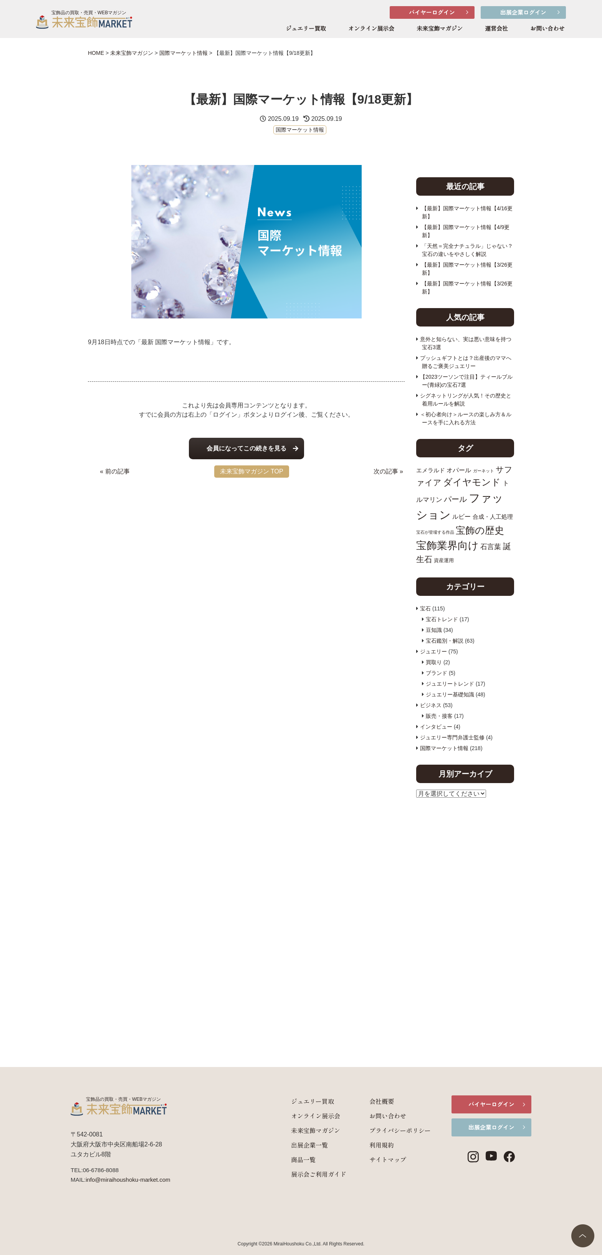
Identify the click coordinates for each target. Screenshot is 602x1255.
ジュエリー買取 (306, 29)
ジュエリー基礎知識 (450, 694)
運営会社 (496, 29)
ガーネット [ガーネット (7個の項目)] (483, 470)
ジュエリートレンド (450, 684)
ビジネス (431, 705)
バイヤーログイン (432, 12)
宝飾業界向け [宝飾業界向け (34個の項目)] (447, 545)
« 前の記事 (114, 471)
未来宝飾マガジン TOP (251, 471)
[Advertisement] (246, 536)
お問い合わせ (547, 29)
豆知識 (434, 630)
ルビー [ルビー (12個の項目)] (461, 516)
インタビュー (436, 727)
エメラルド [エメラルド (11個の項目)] (430, 470)
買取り (434, 662)
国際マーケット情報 (300, 130)
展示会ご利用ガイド (306, 1174)
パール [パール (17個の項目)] (455, 499)
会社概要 (369, 1101)
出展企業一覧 (297, 1144)
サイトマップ (375, 1159)
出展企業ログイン (523, 12)
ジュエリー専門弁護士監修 (452, 737)
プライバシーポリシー (387, 1130)
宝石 (425, 608)
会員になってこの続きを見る (246, 448)
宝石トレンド (442, 619)
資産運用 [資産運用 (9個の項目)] (444, 560)
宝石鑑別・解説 (444, 641)
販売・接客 (439, 716)
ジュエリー (433, 651)
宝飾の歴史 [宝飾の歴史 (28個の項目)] (480, 530)
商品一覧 (291, 1159)
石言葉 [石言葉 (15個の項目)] (490, 547)
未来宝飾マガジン (440, 29)
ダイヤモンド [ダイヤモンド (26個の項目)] (472, 482)
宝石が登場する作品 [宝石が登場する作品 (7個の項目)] (435, 532)
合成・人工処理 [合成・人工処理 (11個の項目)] (493, 516)
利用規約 (369, 1144)
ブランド (436, 673)
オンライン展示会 (371, 29)
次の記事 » (388, 471)
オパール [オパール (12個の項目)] (459, 470)
